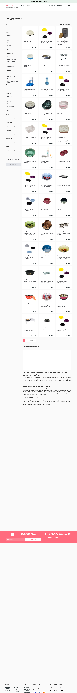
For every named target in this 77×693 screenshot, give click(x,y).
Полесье (9, 45)
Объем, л (8, 146)
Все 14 (13, 89)
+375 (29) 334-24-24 (51, 5)
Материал (8, 93)
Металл (9, 99)
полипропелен (10, 106)
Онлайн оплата (27, 687)
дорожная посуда (11, 85)
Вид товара (8, 70)
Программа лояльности (7, 688)
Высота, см (8, 130)
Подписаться (33, 539)
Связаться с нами (7, 691)
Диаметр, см (9, 138)
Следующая (32, 340)
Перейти (45, 1)
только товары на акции (13, 159)
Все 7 (13, 49)
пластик (9, 101)
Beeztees (9, 35)
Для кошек (16, 687)
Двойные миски (11, 76)
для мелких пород (11, 64)
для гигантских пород (12, 66)
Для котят (16, 689)
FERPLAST (9, 37)
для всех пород (10, 56)
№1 (8, 40)
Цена (7, 24)
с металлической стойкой (13, 78)
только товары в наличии (13, 155)
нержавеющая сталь (12, 103)
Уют (8, 42)
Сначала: (62, 24)
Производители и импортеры (27, 690)
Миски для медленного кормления (12, 82)
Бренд (7, 32)
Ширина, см (9, 122)
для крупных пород (11, 59)
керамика (9, 96)
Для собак (16, 691)
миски (8, 73)
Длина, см (8, 114)
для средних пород (11, 61)
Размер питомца (10, 53)
